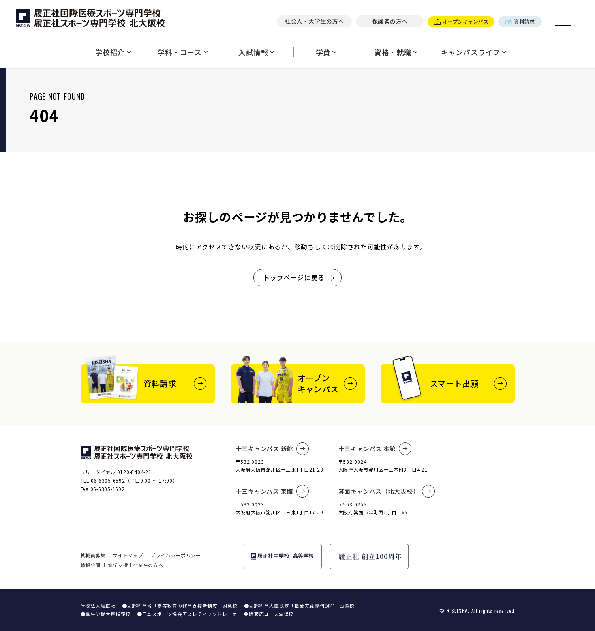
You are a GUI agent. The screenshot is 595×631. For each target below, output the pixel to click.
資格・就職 (396, 52)
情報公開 (91, 565)
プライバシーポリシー (175, 555)
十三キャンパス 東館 (272, 491)
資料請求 (520, 21)
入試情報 (256, 52)
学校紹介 (113, 52)
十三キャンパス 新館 (272, 448)
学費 (326, 52)
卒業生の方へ (148, 565)
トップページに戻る (299, 277)
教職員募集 (93, 555)
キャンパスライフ (474, 52)
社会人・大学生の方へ (314, 21)
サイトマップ (128, 555)
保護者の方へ (389, 21)
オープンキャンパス (461, 21)
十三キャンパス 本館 (375, 448)
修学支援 (118, 565)
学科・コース (183, 52)
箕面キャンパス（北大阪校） (386, 491)
